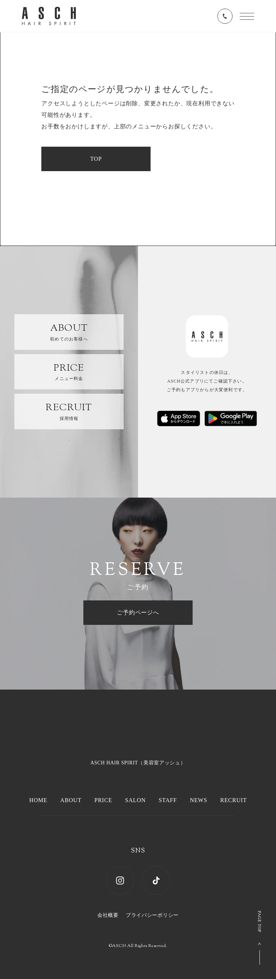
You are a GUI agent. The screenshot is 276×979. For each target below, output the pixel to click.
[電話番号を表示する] (225, 16)
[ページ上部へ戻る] (259, 938)
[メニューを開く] (247, 16)
